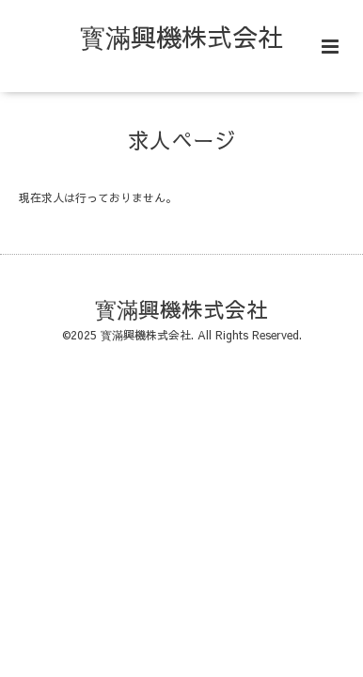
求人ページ (182, 139)
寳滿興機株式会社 (181, 36)
